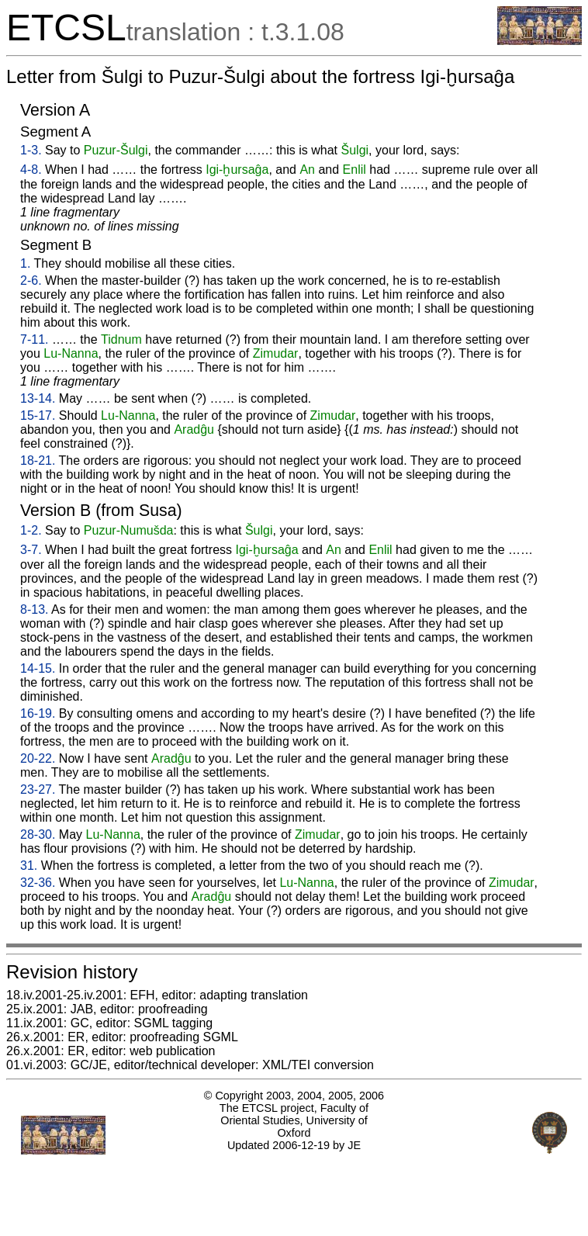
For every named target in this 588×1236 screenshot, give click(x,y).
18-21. (37, 460)
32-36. (37, 882)
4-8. (31, 169)
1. (25, 263)
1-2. (31, 530)
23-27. (37, 789)
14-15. (37, 668)
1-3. (31, 150)
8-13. (34, 609)
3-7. (31, 549)
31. (28, 865)
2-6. (31, 280)
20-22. (37, 758)
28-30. (37, 834)
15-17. (37, 415)
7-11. (34, 339)
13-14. (37, 398)
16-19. (37, 713)
